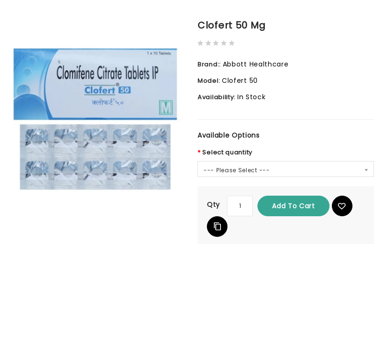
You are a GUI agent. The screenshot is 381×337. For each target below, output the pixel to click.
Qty (213, 204)
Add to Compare (217, 226)
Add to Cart (293, 206)
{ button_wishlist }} (342, 206)
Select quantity (227, 152)
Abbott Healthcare (256, 64)
